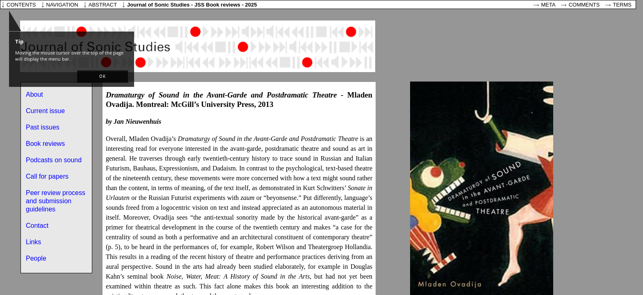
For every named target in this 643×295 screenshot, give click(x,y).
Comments (584, 5)
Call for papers (47, 176)
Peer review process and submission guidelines (55, 201)
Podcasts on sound (54, 160)
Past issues (42, 127)
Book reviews (45, 143)
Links (33, 241)
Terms (622, 5)
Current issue (45, 110)
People (36, 258)
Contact (37, 225)
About (34, 94)
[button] (102, 76)
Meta (548, 5)
